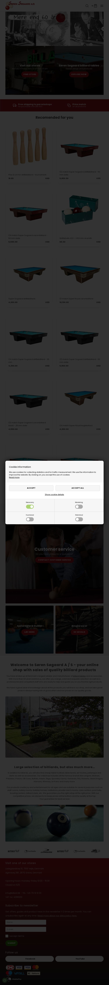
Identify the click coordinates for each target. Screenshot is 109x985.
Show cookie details (54, 494)
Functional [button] (30, 517)
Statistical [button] (79, 517)
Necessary (30, 505)
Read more (14, 477)
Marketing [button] (79, 505)
